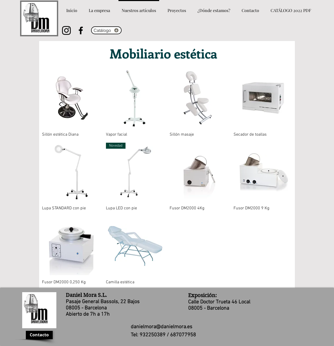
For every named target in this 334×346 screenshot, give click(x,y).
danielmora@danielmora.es (161, 327)
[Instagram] (66, 30)
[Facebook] (81, 30)
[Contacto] (39, 335)
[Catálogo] (106, 30)
